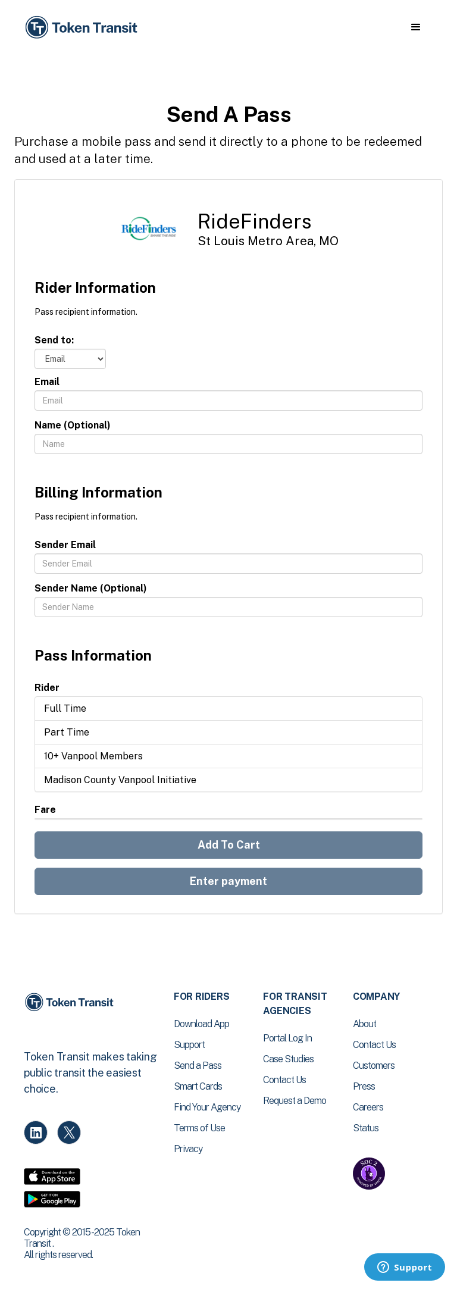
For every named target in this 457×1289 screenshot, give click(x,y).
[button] (415, 27)
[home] (83, 27)
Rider (47, 687)
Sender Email (65, 544)
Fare (45, 809)
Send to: (54, 340)
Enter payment (228, 881)
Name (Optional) (73, 425)
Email (47, 381)
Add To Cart (229, 845)
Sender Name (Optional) (91, 588)
